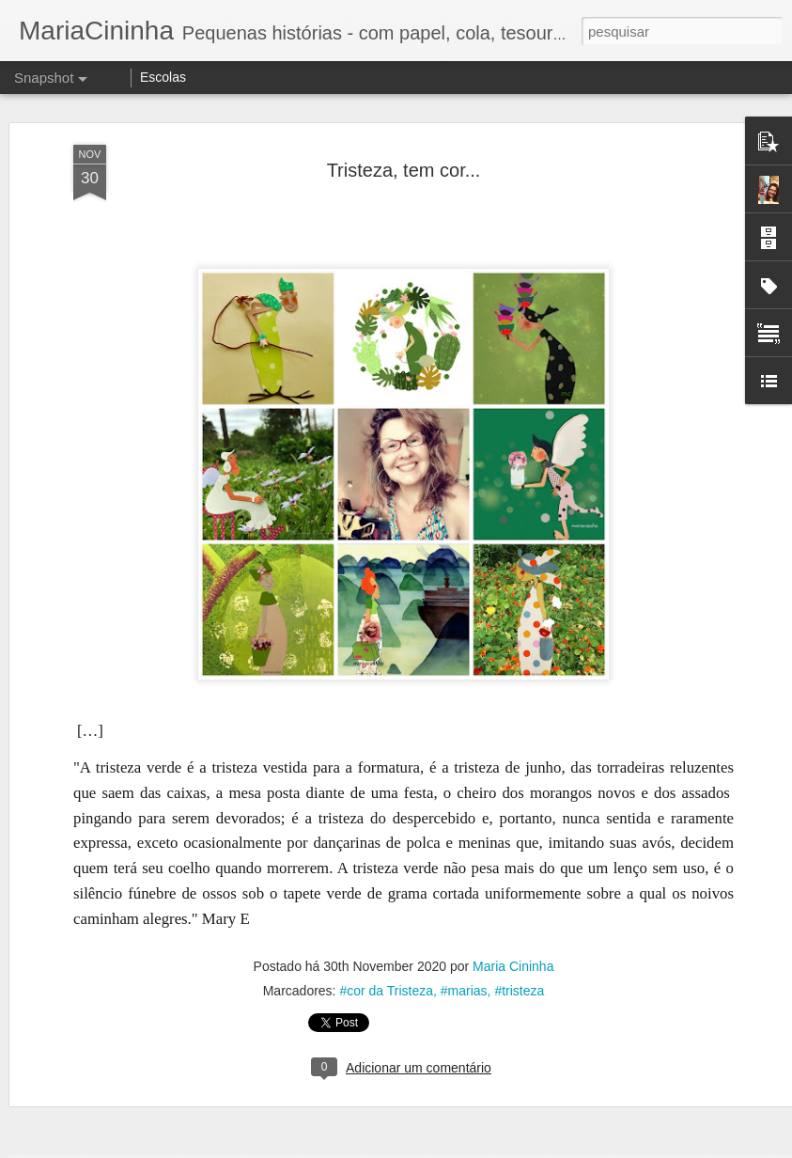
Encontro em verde (126, 845)
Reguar (343, 1092)
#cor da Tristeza (386, 687)
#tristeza (519, 687)
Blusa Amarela (120, 1100)
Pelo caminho (347, 836)
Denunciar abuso (533, 1147)
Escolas (163, 77)
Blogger (471, 1147)
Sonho (570, 1091)
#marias (464, 687)
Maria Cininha (513, 662)
